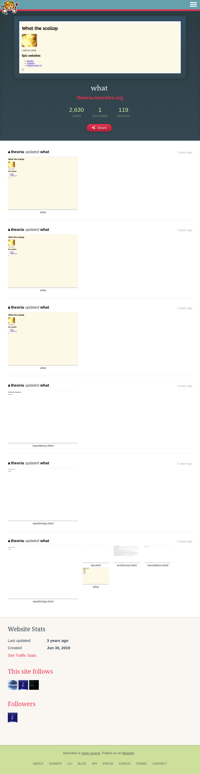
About (38, 763)
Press (108, 763)
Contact (159, 763)
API (94, 763)
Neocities (70, 753)
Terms (141, 763)
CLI (69, 763)
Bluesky (128, 753)
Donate (55, 763)
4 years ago (184, 230)
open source (91, 753)
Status (124, 763)
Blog (82, 763)
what (44, 151)
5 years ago (184, 463)
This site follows (30, 671)
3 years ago (184, 152)
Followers (21, 704)
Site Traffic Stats (22, 655)
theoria (16, 151)
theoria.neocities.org (100, 97)
